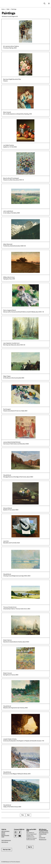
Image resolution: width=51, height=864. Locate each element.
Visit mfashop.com (6, 840)
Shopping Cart (42, 839)
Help (40, 836)
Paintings (13, 9)
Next (28, 815)
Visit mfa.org (4, 842)
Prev (22, 815)
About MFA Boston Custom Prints (43, 833)
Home (3, 9)
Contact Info (42, 837)
